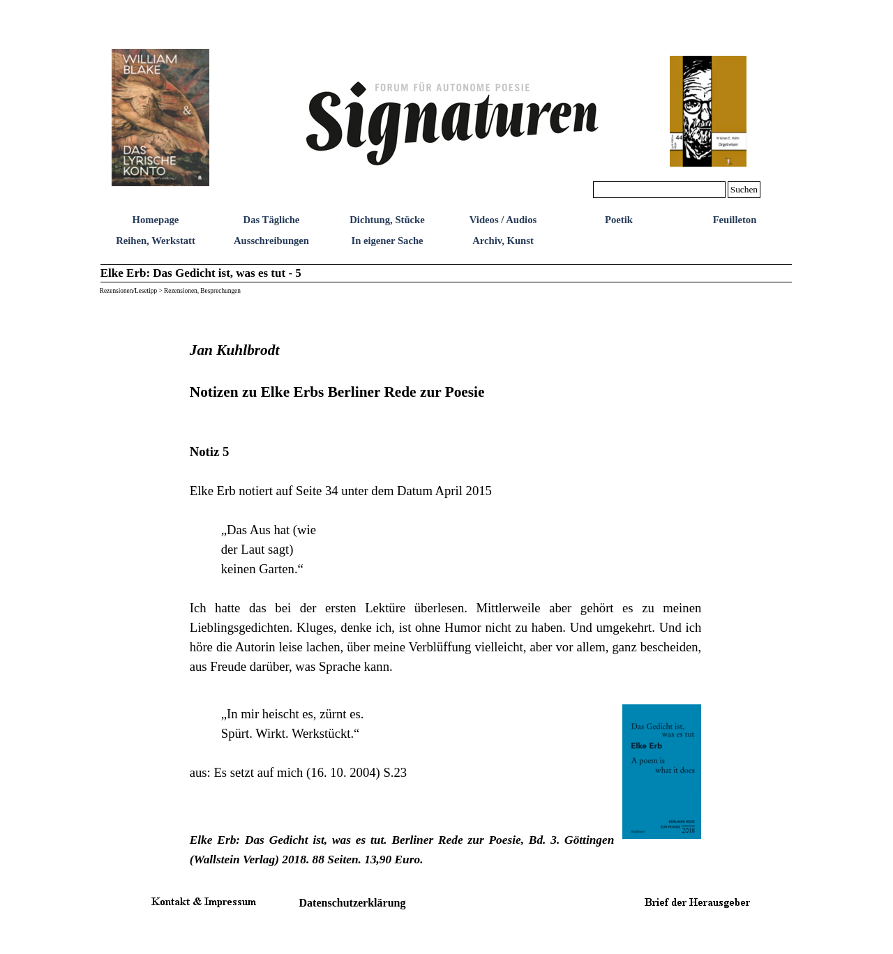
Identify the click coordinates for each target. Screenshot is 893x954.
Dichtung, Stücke (387, 219)
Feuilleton (735, 219)
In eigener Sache (387, 240)
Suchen (744, 189)
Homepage (156, 219)
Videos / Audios (503, 219)
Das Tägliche (271, 219)
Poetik (619, 219)
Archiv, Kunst (503, 240)
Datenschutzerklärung (352, 903)
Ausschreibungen (271, 240)
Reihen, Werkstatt (155, 240)
